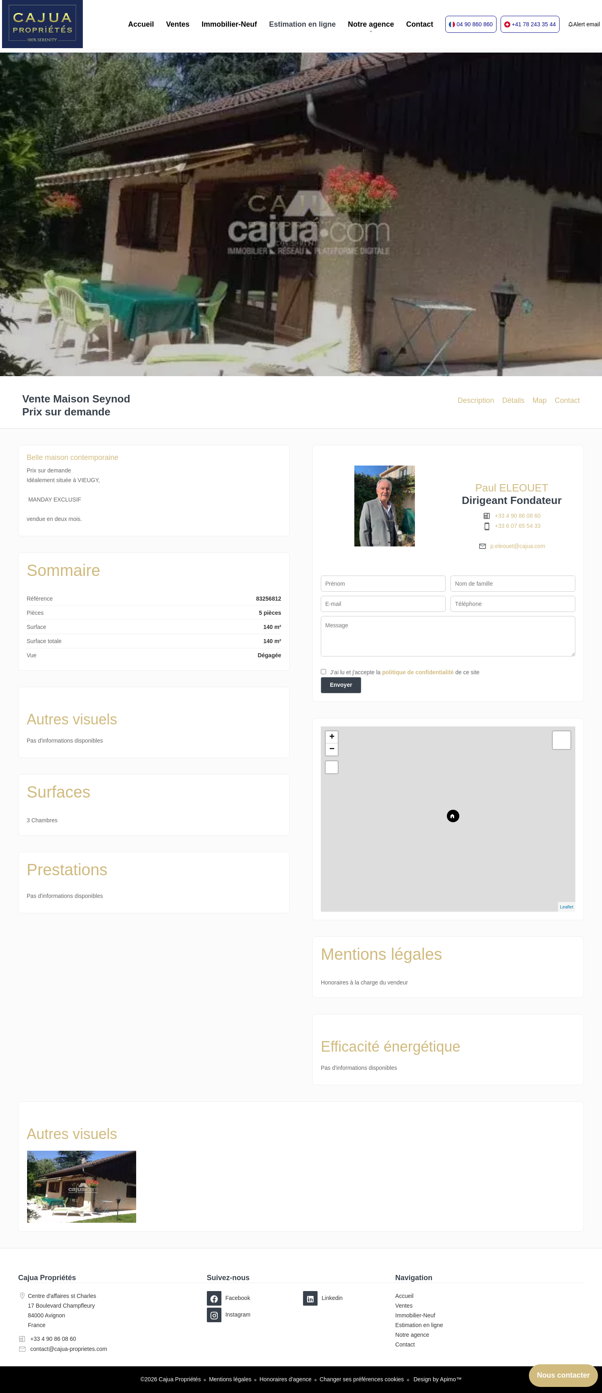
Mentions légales (230, 1379)
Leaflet (566, 906)
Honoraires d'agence (285, 1379)
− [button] (332, 749)
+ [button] (332, 737)
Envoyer (341, 685)
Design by (437, 1379)
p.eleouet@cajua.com (517, 546)
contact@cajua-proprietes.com (68, 1349)
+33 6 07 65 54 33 (518, 526)
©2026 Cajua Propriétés (171, 1379)
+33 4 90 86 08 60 (518, 515)
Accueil (42, 24)
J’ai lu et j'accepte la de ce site (405, 672)
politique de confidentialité (418, 672)
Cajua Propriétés (47, 1278)
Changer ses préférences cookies (362, 1379)
